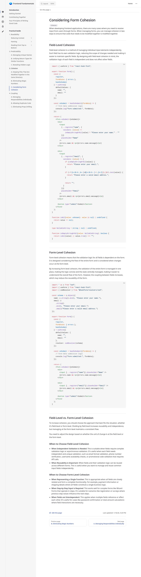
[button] (20, 10)
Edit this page (55, 513)
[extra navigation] (136, 3)
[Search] (47, 3)
